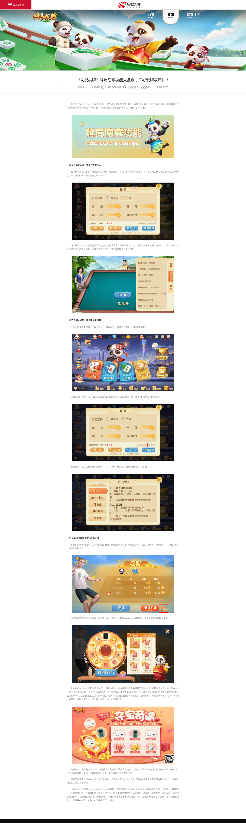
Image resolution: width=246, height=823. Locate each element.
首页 (151, 16)
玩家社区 (193, 16)
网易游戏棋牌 (162, 87)
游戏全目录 (16, 5)
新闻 (170, 16)
